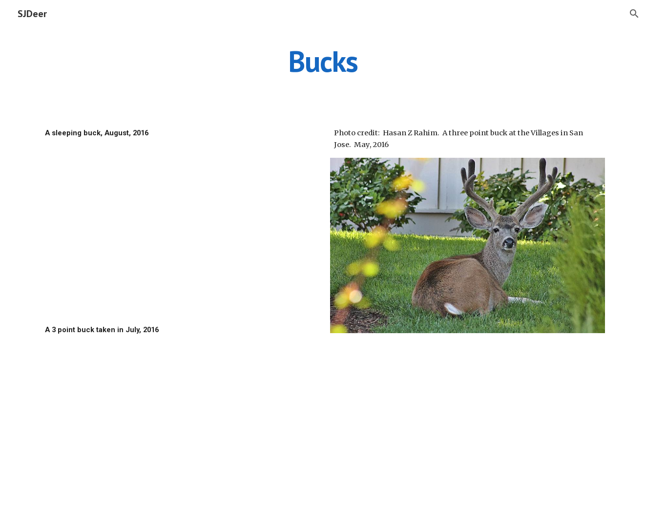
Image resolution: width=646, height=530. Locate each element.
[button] (634, 13)
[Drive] (178, 231)
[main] (323, 61)
